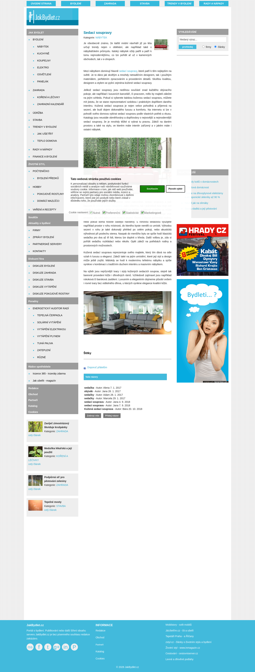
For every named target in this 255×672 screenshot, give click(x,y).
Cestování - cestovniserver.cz (182, 653)
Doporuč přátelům (97, 367)
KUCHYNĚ (43, 53)
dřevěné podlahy (184, 659)
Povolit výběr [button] (175, 189)
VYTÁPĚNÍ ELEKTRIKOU (51, 329)
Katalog (32, 406)
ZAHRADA (110, 3)
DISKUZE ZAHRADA (44, 272)
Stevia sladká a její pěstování (201, 208)
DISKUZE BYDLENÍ (44, 265)
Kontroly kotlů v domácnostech (202, 181)
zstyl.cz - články (174, 642)
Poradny (33, 301)
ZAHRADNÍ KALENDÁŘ (50, 104)
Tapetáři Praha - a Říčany (180, 636)
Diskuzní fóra (36, 258)
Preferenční (113, 212)
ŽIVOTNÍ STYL (36, 164)
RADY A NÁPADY (214, 3)
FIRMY (37, 230)
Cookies (33, 412)
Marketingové (152, 212)
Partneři (33, 400)
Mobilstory (171, 624)
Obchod (33, 394)
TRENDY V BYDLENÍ (179, 3)
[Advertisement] (149, 17)
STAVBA (145, 3)
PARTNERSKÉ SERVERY (47, 244)
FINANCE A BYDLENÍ (45, 156)
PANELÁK (43, 81)
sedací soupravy (128, 71)
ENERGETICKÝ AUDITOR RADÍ (51, 308)
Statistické (132, 212)
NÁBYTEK (43, 46)
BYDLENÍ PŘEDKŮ (48, 178)
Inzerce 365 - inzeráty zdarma (49, 373)
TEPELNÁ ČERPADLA (49, 315)
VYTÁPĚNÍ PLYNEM (48, 336)
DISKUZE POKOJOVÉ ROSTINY (51, 293)
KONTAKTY (39, 251)
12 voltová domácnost (197, 187)
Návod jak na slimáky (196, 203)
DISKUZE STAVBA (43, 279)
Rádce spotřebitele (39, 366)
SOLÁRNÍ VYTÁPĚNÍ (49, 322)
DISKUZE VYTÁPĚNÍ (44, 286)
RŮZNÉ (41, 357)
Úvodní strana (41, 3)
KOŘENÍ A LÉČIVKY (48, 97)
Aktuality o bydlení (39, 223)
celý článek (34, 435)
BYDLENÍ (75, 3)
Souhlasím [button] (152, 189)
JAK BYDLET (36, 32)
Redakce (33, 388)
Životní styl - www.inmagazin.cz (183, 647)
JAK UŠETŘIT (45, 133)
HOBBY (37, 186)
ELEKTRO (43, 67)
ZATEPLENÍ (43, 350)
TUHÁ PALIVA (45, 343)
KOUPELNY (44, 60)
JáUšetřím (171, 630)
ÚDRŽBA (38, 112)
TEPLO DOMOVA (47, 140)
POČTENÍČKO (41, 171)
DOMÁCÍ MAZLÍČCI (48, 200)
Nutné (96, 212)
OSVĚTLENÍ (44, 74)
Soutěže (33, 217)
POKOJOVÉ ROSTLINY (50, 194)
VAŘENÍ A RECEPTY (44, 209)
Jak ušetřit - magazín (44, 380)
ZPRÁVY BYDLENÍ (43, 237)
